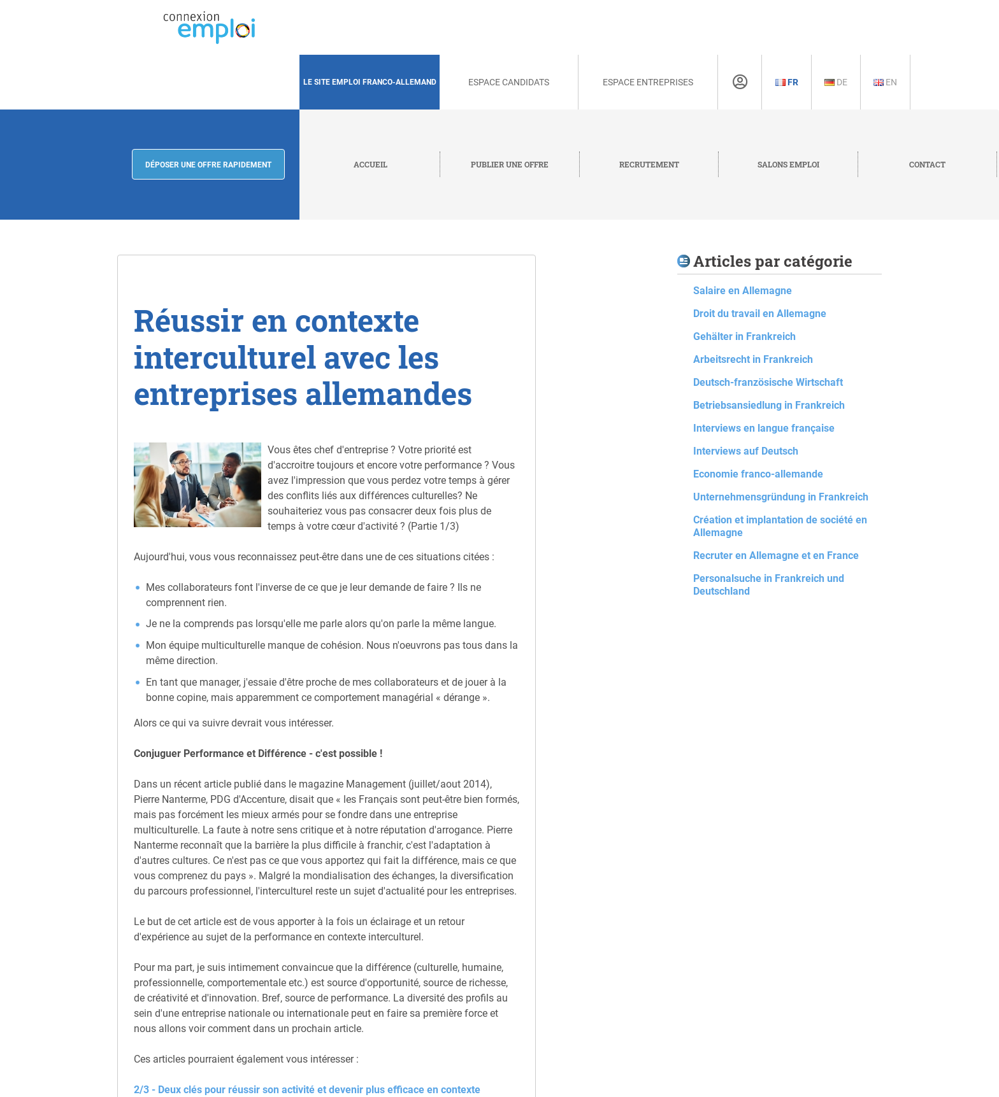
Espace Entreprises (648, 82)
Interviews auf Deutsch (745, 451)
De (835, 82)
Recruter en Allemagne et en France (776, 555)
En (885, 82)
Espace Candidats (508, 82)
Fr (786, 82)
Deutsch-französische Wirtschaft (768, 382)
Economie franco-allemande (758, 474)
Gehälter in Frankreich (744, 336)
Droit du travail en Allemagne (759, 314)
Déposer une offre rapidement (208, 164)
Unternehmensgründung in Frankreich (780, 497)
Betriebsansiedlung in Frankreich (769, 405)
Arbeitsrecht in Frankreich (753, 359)
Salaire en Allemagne (742, 291)
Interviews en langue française (764, 428)
